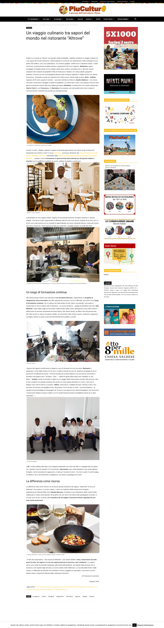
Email (106, 274)
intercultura (69, 596)
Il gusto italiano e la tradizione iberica (54, 589)
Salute (80, 19)
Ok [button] (134, 625)
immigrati (51, 596)
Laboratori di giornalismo (107, 1)
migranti (77, 596)
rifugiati (84, 596)
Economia (58, 19)
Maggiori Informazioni (145, 625)
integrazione (60, 596)
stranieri (91, 596)
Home (28, 25)
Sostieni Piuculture (122, 1)
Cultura (47, 19)
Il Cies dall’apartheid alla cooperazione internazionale (53, 587)
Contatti (132, 1)
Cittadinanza (34, 19)
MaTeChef (57, 153)
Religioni (70, 19)
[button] (135, 19)
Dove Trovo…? (109, 19)
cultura (44, 596)
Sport (98, 19)
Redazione (95, 1)
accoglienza (36, 596)
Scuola (89, 19)
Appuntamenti (122, 19)
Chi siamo (86, 1)
